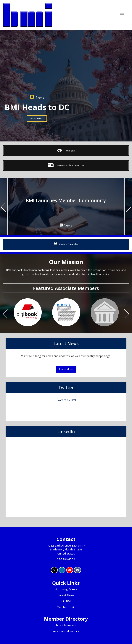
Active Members (66, 625)
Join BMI (66, 601)
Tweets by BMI (66, 400)
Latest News (66, 595)
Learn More (66, 369)
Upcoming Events (66, 589)
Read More (36, 118)
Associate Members (66, 631)
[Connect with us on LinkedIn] (62, 570)
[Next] (128, 207)
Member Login (66, 607)
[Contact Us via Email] (77, 570)
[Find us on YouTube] (69, 570)
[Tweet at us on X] (54, 570)
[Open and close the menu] (90, 15)
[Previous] (3, 207)
